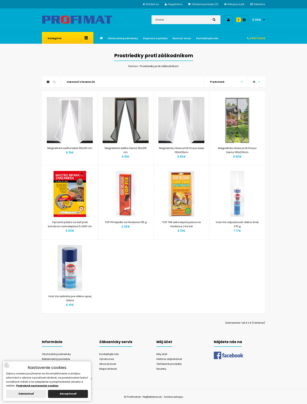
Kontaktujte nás (109, 354)
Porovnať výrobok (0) (81, 82)
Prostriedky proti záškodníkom (159, 66)
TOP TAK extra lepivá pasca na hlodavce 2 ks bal (181, 224)
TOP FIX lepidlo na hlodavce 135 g (126, 222)
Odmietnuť (26, 394)
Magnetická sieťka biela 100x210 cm (69, 148)
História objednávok (169, 359)
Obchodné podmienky (56, 354)
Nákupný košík (234, 4)
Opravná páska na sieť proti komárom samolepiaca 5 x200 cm (70, 224)
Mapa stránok (108, 369)
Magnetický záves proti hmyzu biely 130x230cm (181, 150)
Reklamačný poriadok (56, 359)
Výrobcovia (106, 359)
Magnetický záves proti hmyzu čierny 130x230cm (237, 150)
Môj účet (161, 354)
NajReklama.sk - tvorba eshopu (163, 397)
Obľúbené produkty (169, 364)
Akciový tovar (107, 364)
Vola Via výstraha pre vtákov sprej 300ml (69, 298)
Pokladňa (257, 4)
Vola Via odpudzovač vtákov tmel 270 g (237, 224)
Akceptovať (68, 394)
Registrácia (173, 4)
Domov (133, 66)
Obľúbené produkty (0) (203, 4)
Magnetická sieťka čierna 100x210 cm (126, 150)
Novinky (161, 369)
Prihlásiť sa (151, 4)
